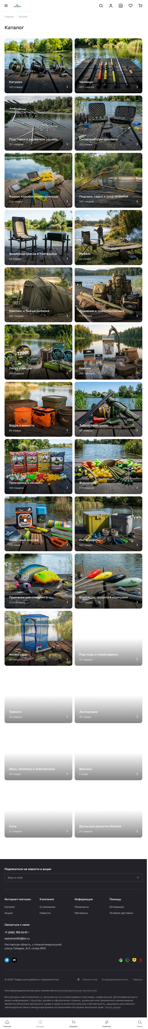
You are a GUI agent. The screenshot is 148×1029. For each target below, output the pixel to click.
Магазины (81, 912)
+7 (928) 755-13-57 (16, 932)
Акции (9, 912)
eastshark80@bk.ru (17, 938)
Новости (45, 912)
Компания (47, 899)
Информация (84, 899)
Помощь (115, 899)
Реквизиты (82, 906)
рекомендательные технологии (77, 990)
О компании (47, 906)
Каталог (10, 906)
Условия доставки (121, 912)
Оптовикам (117, 906)
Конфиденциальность (115, 979)
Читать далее (113, 1007)
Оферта (137, 979)
